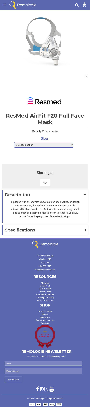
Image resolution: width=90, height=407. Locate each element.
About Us (45, 283)
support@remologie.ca (45, 270)
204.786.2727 (45, 266)
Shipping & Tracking (45, 297)
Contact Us (45, 286)
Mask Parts (45, 317)
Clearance (45, 323)
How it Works (45, 289)
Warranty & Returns (45, 294)
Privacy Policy (45, 292)
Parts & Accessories (45, 320)
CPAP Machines (45, 311)
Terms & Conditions (45, 300)
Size (44, 139)
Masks (45, 314)
